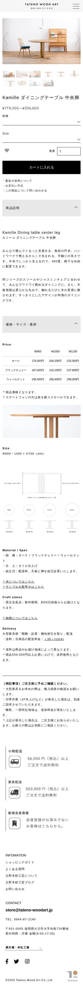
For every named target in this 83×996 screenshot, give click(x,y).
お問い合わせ (15, 889)
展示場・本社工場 (18, 948)
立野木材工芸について (22, 875)
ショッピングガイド (20, 862)
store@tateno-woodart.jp (29, 910)
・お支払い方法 (12, 185)
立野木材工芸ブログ (20, 882)
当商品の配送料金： (39, 639)
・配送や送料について (17, 180)
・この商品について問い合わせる (24, 190)
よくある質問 (15, 869)
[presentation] (6, 38)
